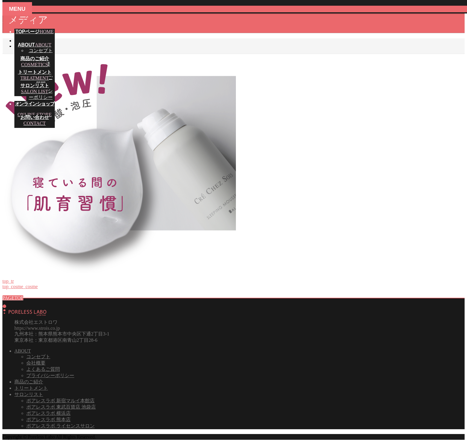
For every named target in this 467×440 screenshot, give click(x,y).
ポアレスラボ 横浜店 (48, 413)
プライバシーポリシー (50, 375)
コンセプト (41, 50)
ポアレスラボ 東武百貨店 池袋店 (61, 406)
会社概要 (36, 362)
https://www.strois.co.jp (37, 328)
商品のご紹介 (28, 381)
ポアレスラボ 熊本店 (48, 419)
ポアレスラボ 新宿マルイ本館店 (60, 400)
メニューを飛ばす (21, 20)
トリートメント (31, 388)
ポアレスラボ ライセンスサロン (60, 425)
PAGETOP (12, 297)
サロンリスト (28, 394)
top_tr (8, 281)
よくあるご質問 (43, 369)
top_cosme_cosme (20, 286)
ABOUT (22, 350)
